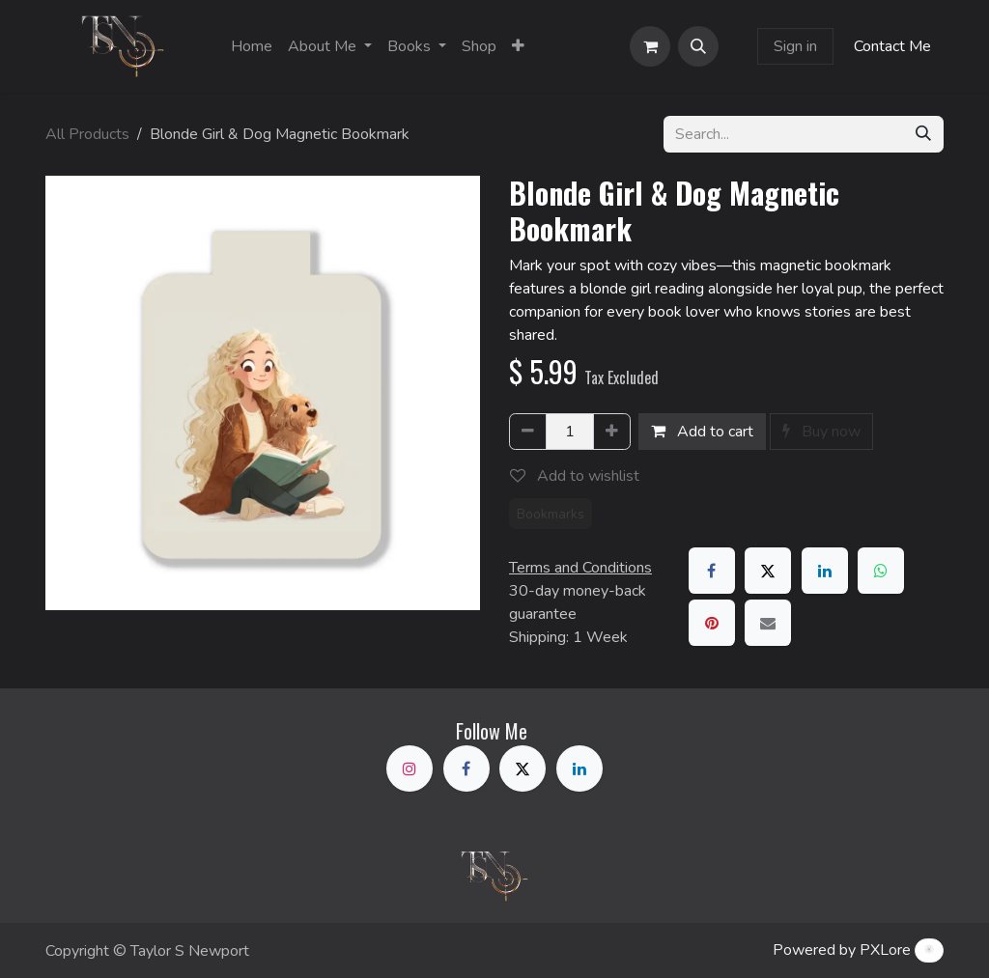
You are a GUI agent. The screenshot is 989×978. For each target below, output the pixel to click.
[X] (768, 570)
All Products (87, 134)
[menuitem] (251, 46)
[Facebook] (712, 570)
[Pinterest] (712, 623)
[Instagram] (409, 768)
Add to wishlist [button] (574, 476)
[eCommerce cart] (650, 46)
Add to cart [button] (702, 431)
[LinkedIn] (825, 570)
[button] (698, 46)
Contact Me (892, 46)
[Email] (768, 623)
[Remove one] (528, 431)
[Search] (923, 134)
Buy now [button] (821, 431)
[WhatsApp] (881, 570)
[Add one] (612, 431)
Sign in (795, 46)
